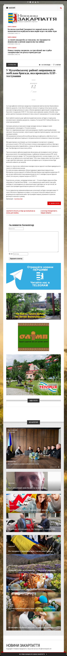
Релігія (10, 603)
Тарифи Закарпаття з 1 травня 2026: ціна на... (29, 510)
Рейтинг (57, 65)
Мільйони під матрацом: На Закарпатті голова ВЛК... (32, 529)
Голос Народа (11, 483)
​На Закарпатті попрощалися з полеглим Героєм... (30, 551)
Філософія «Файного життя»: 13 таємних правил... (31, 627)
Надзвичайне (11, 546)
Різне (9, 622)
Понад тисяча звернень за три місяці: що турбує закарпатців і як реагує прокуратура (30, 51)
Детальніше (54, 467)
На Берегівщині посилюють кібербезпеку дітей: (23, 464)
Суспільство (18, 199)
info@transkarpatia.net (45, 649)
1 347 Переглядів (44, 65)
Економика (11, 505)
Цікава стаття (54, 203)
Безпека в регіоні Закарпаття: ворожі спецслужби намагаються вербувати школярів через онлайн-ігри (32, 30)
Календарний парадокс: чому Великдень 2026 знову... (32, 608)
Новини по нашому (13, 565)
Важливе (10, 584)
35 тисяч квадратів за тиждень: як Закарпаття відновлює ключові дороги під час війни (29, 41)
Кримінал (10, 524)
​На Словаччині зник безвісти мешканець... (28, 488)
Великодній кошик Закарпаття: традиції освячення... (32, 589)
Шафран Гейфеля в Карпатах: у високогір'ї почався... (32, 570)
